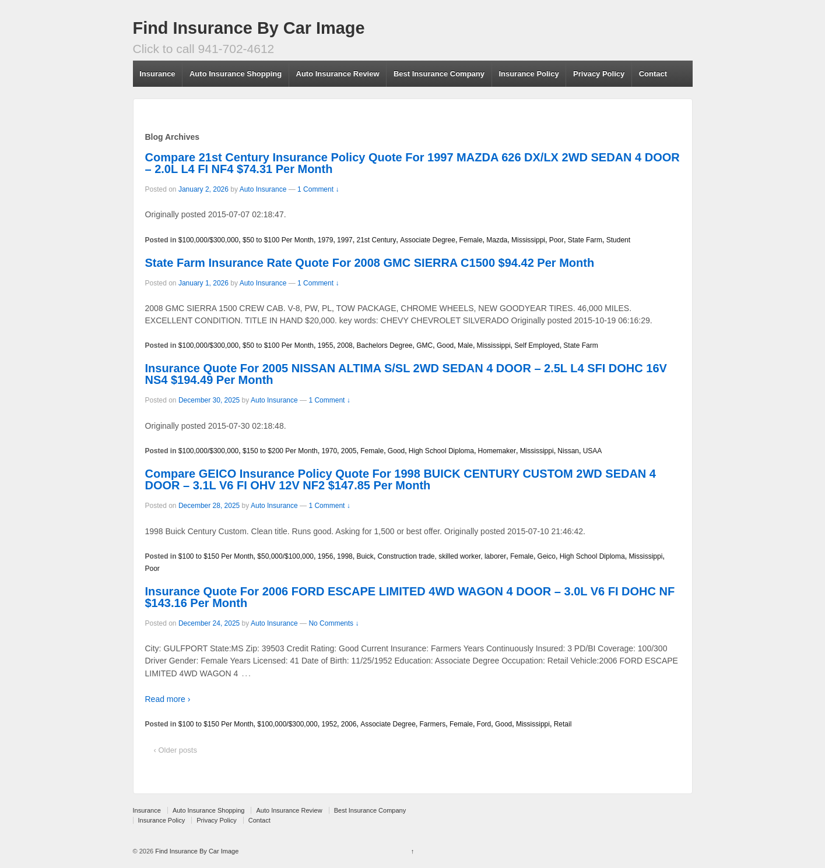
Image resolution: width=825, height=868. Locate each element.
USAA (592, 451)
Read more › (168, 699)
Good (445, 345)
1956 (325, 556)
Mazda (496, 240)
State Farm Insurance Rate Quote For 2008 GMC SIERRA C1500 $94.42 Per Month (370, 262)
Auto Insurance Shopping (235, 73)
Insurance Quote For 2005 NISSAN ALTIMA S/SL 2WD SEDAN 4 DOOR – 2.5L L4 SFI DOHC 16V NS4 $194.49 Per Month (406, 374)
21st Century (376, 240)
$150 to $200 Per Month (280, 451)
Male (465, 345)
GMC (424, 345)
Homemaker (497, 451)
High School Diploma (441, 451)
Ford (484, 724)
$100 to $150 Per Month (216, 556)
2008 (345, 345)
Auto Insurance (263, 189)
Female (471, 240)
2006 (349, 724)
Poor (556, 240)
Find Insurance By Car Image (249, 28)
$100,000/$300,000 (208, 240)
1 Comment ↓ (318, 189)
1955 (325, 345)
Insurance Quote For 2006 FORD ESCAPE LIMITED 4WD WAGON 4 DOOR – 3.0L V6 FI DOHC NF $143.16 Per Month (410, 597)
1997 (345, 240)
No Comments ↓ (333, 623)
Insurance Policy (528, 73)
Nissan (568, 451)
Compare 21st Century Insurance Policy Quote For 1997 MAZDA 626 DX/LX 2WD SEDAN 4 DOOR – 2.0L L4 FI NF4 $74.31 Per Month (412, 163)
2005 (349, 451)
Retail (563, 724)
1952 (329, 724)
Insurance (157, 73)
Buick (364, 556)
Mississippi (528, 240)
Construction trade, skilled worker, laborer (441, 556)
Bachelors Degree (384, 345)
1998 (345, 556)
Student (618, 240)
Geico (547, 556)
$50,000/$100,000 (285, 556)
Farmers (433, 724)
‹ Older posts (175, 750)
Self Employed (536, 345)
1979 (325, 240)
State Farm (585, 240)
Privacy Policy (598, 73)
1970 (329, 451)
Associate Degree (427, 240)
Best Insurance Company (439, 73)
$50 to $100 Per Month (278, 240)
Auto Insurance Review (338, 73)
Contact (653, 73)
